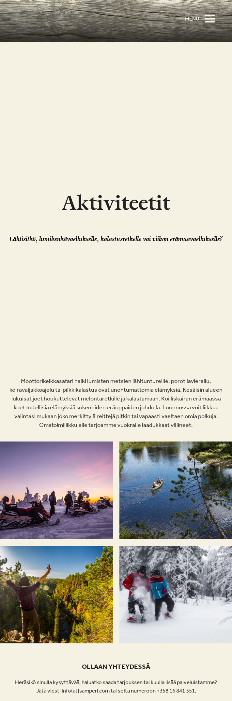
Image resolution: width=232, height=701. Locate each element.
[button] (212, 16)
